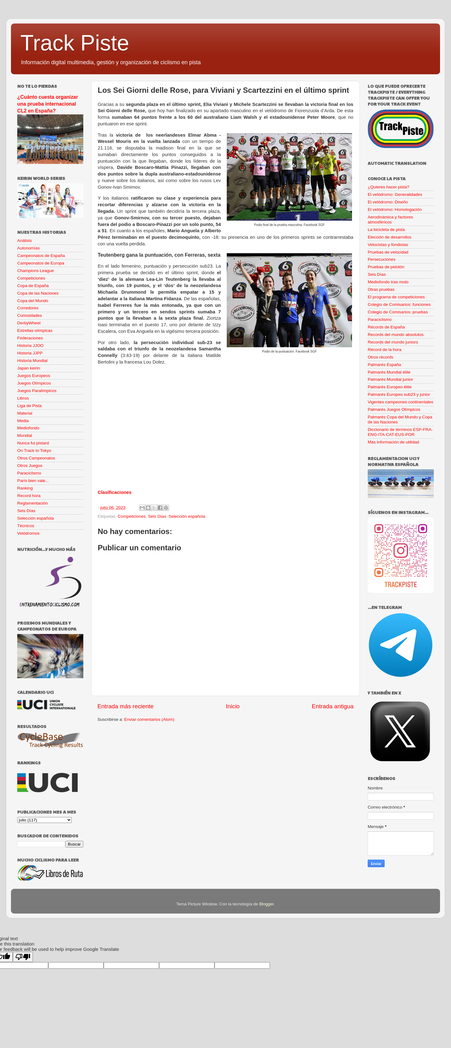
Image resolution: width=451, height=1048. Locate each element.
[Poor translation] (23, 957)
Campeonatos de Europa (40, 263)
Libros (23, 398)
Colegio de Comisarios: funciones (399, 304)
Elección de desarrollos (390, 237)
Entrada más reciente (125, 706)
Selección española (186, 516)
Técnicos (25, 525)
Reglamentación (32, 503)
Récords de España (386, 327)
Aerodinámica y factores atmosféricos (390, 219)
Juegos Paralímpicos (36, 390)
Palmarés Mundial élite (389, 372)
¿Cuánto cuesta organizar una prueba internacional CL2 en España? (47, 103)
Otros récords (380, 357)
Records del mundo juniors (393, 342)
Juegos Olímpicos (34, 383)
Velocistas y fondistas (388, 244)
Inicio (233, 706)
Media (23, 420)
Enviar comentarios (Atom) (149, 719)
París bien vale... (33, 480)
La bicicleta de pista (386, 229)
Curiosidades (29, 315)
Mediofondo (28, 428)
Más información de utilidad (393, 442)
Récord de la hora (384, 349)
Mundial (24, 435)
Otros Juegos (29, 465)
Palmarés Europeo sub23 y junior (399, 394)
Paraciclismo (29, 473)
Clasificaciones (115, 492)
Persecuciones (382, 259)
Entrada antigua (333, 706)
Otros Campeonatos (36, 458)
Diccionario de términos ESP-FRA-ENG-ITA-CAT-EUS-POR (400, 432)
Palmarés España (384, 364)
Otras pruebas (381, 289)
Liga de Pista (29, 405)
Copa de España (33, 285)
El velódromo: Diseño (388, 202)
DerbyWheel (28, 323)
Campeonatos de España (41, 255)
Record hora (28, 495)
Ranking (25, 488)
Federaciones (30, 338)
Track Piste (74, 43)
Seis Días (157, 516)
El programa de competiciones (396, 297)
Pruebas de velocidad (388, 252)
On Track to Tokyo (34, 450)
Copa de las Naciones (38, 293)
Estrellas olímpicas (35, 330)
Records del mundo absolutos (396, 334)
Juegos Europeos (33, 375)
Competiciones (132, 516)
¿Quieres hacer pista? (388, 187)
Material (24, 413)
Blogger (266, 904)
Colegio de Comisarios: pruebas (398, 312)
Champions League (35, 270)
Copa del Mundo (32, 300)
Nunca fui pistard (33, 443)
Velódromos (28, 533)
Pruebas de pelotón (386, 267)
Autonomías (28, 248)
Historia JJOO (30, 345)
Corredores (28, 308)
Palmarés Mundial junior (390, 379)
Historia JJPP (30, 353)
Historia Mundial (32, 360)
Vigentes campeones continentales (400, 402)
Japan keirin (28, 368)
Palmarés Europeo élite (390, 387)
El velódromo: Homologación (395, 209)
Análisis (24, 240)
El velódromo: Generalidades (395, 194)
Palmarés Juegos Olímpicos (394, 409)
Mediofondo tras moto (388, 282)
